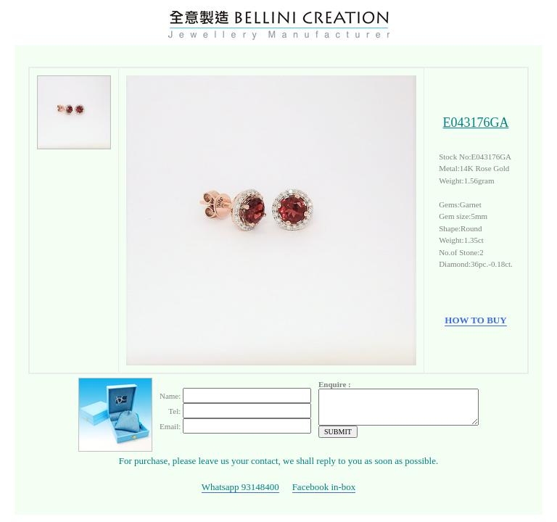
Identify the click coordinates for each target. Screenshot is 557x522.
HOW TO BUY (475, 318)
